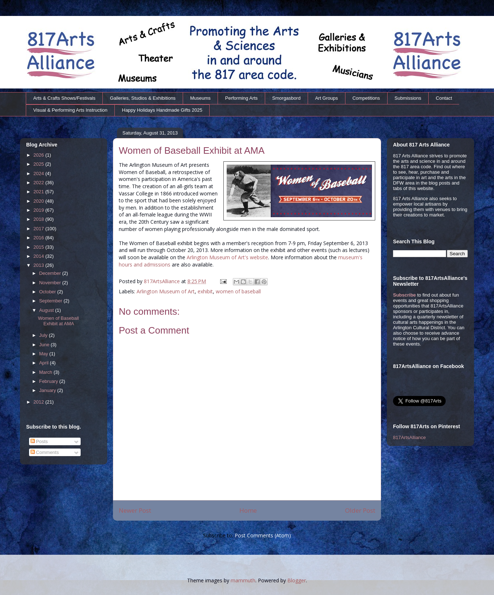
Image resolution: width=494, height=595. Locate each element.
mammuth (243, 580)
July (44, 335)
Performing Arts (241, 98)
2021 (39, 191)
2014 (39, 256)
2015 (39, 247)
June (45, 344)
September (51, 300)
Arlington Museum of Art (166, 291)
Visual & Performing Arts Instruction (70, 110)
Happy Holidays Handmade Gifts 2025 (162, 110)
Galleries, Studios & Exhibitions (143, 98)
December (50, 273)
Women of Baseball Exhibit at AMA (58, 321)
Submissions (407, 98)
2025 (39, 164)
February (49, 381)
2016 (39, 237)
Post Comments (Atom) (263, 535)
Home (248, 510)
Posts (39, 441)
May (44, 353)
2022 (39, 182)
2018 (39, 219)
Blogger (296, 580)
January (48, 390)
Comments (45, 452)
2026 (39, 155)
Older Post (360, 510)
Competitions (366, 98)
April (44, 362)
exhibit (205, 291)
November (50, 282)
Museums (200, 98)
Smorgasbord (286, 98)
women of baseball (238, 291)
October (48, 291)
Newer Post (135, 510)
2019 (39, 210)
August (47, 310)
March (46, 372)
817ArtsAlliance (162, 281)
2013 (39, 265)
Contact (444, 98)
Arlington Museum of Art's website (227, 257)
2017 (39, 228)
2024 (39, 173)
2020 (39, 201)
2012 (39, 402)
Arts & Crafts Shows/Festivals (64, 98)
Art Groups (326, 98)
